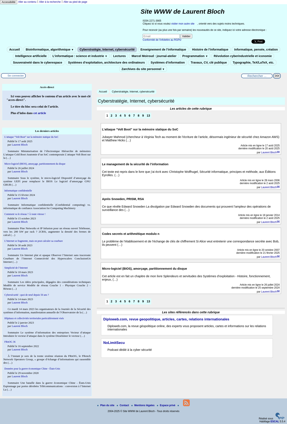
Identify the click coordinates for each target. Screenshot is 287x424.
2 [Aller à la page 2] (111, 115)
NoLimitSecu (114, 343)
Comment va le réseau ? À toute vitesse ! (25, 214)
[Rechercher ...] (257, 76)
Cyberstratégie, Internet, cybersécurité (107, 49)
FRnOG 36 (9, 341)
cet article (39, 113)
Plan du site (106, 405)
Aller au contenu (27, 1)
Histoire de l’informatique (210, 49)
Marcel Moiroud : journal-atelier (154, 56)
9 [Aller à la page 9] (143, 115)
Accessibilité (8, 2)
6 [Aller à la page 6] (129, 115)
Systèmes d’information (168, 62)
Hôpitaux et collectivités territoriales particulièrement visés (34, 318)
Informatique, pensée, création (256, 49)
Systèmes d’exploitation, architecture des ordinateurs (106, 62)
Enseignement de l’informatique (163, 49)
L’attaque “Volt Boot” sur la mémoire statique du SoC (31, 136)
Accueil (14, 49)
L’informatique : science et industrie (80, 56)
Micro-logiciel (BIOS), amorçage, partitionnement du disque (34, 163)
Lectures (119, 56)
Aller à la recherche (50, 1)
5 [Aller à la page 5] (125, 115)
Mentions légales (143, 405)
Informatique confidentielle (18, 190)
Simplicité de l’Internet (16, 267)
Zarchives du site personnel (143, 69)
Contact (123, 405)
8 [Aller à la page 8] (138, 115)
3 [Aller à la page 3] (116, 115)
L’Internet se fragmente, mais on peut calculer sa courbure (33, 240)
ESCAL (274, 421)
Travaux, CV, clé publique (209, 62)
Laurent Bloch (269, 152)
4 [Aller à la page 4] (120, 115)
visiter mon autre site (183, 23)
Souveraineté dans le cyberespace (37, 62)
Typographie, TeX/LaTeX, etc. (253, 62)
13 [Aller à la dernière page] (148, 115)
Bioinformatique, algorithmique (50, 49)
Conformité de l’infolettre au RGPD (162, 39)
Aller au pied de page (75, 1)
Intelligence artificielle (31, 56)
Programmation (195, 56)
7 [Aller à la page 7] (134, 115)
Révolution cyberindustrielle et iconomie (243, 56)
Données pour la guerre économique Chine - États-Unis (32, 368)
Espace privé (166, 405)
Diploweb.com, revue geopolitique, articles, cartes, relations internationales (166, 319)
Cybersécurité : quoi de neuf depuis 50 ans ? (26, 294)
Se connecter (16, 75)
